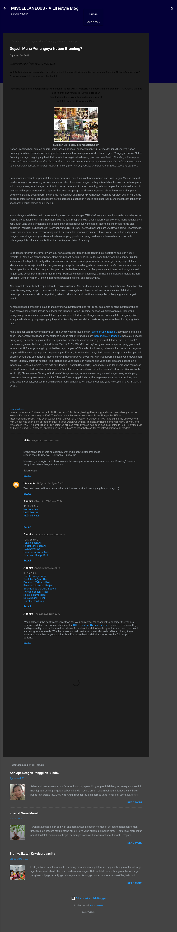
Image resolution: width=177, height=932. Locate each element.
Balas (27, 486)
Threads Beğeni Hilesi (36, 602)
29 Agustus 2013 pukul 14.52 (50, 494)
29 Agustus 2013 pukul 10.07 (45, 451)
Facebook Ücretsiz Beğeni (38, 596)
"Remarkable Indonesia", (107, 346)
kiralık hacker (31, 523)
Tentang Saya (42, 32)
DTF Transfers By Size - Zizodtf (91, 635)
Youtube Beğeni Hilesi (36, 590)
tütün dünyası (31, 526)
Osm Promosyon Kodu (36, 562)
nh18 (27, 451)
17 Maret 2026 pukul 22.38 (47, 624)
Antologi (83, 32)
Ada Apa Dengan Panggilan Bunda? (34, 783)
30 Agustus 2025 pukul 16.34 (48, 512)
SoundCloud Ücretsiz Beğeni (40, 599)
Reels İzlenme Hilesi (35, 605)
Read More (134, 813)
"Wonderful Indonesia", (104, 342)
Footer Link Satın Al (35, 556)
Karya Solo (104, 32)
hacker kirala (31, 520)
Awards (64, 32)
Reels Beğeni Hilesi (34, 608)
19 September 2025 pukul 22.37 (49, 545)
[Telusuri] (172, 9)
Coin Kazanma (32, 559)
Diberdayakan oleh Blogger (88, 909)
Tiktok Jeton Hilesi (34, 611)
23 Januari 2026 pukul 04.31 (48, 578)
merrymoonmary (96, 916)
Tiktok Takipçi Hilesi (35, 586)
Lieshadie (29, 494)
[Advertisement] (163, 95)
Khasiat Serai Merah (24, 824)
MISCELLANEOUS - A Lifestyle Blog (44, 8)
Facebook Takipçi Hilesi (37, 593)
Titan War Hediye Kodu (36, 566)
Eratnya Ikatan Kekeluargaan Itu (32, 864)
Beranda (20, 32)
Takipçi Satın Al (32, 553)
